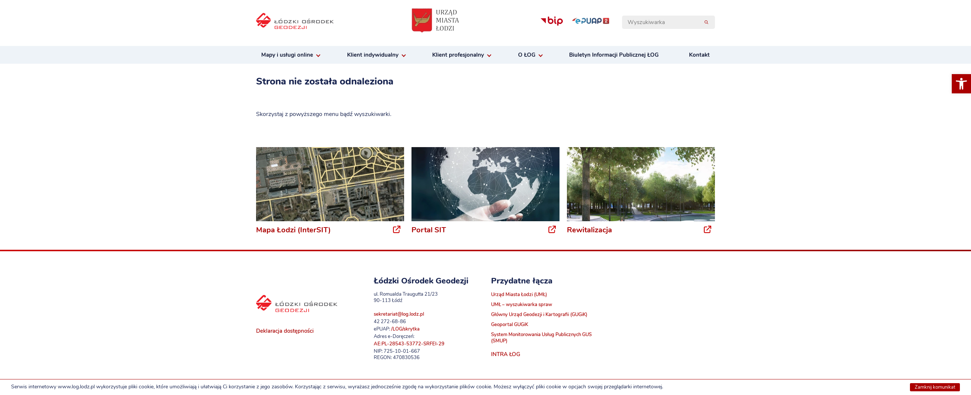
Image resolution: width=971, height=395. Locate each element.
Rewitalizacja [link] (589, 230)
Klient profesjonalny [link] (458, 55)
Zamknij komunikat (935, 387)
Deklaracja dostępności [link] (285, 331)
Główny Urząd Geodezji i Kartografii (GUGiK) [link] (539, 314)
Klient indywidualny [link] (373, 55)
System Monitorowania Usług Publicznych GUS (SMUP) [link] (541, 337)
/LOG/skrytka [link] (405, 329)
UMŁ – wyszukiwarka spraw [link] (521, 304)
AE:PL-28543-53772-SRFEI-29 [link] (409, 344)
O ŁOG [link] (526, 55)
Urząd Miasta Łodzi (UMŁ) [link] (519, 294)
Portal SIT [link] (428, 230)
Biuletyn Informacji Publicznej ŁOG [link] (614, 55)
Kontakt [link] (699, 55)
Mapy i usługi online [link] (287, 55)
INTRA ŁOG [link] (505, 354)
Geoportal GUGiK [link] (509, 324)
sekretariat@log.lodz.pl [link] (399, 314)
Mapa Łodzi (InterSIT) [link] (293, 230)
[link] (961, 83)
